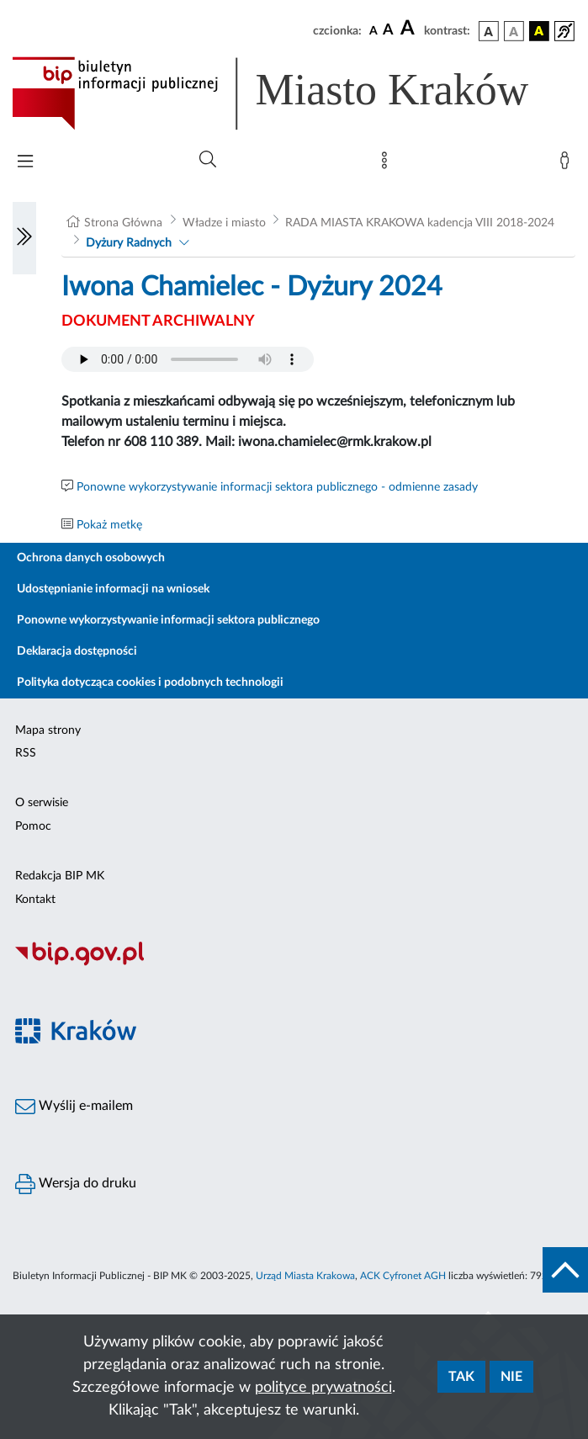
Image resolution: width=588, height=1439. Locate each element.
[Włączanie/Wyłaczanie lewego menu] (24, 238)
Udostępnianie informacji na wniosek (113, 589)
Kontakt (35, 899)
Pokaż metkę (109, 525)
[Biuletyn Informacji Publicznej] (294, 963)
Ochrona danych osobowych (91, 558)
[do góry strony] (565, 1270)
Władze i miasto (224, 223)
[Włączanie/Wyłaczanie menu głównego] (25, 162)
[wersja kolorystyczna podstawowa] (489, 31)
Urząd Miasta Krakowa (305, 1276)
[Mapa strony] (388, 164)
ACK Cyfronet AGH (403, 1276)
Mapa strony (48, 730)
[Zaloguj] (567, 164)
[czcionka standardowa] (373, 30)
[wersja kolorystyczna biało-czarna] (514, 31)
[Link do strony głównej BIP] (294, 93)
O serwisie (41, 803)
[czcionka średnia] (388, 30)
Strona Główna (123, 223)
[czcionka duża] (410, 28)
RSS (25, 753)
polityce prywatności (323, 1387)
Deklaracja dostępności (77, 651)
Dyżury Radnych (129, 243)
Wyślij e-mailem (74, 1107)
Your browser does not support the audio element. (187, 359)
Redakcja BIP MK (59, 876)
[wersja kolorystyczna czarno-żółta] (539, 31)
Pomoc (33, 826)
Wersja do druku (75, 1184)
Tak (461, 1376)
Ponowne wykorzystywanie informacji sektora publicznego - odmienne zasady (277, 487)
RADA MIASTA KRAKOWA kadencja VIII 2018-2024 (419, 223)
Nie (511, 1376)
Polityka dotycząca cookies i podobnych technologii (150, 682)
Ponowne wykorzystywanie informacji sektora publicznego (168, 620)
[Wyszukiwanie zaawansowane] (207, 159)
